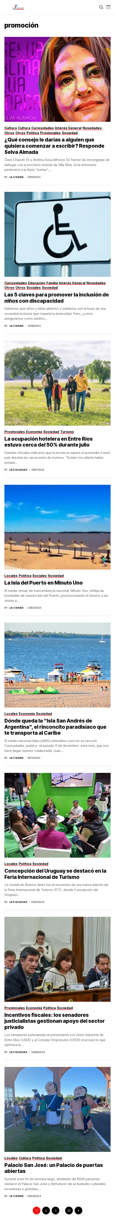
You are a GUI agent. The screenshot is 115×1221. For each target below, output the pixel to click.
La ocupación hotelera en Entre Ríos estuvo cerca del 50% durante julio (48, 442)
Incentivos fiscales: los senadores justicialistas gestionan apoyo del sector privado (54, 1021)
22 (69, 1210)
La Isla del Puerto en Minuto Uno (43, 583)
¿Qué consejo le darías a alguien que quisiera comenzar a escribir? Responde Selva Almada (54, 146)
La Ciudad (16, 177)
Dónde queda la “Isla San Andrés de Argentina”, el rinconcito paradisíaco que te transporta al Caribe (55, 727)
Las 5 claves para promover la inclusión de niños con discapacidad (56, 298)
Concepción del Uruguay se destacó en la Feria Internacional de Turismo (55, 874)
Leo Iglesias (18, 469)
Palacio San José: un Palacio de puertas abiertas (53, 1168)
